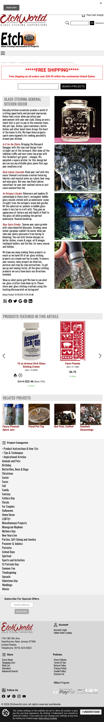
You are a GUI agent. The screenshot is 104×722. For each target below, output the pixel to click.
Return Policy (60, 665)
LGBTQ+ (6, 519)
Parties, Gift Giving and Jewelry (19, 539)
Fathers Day (8, 498)
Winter (5, 589)
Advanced (99, 23)
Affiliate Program (61, 682)
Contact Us (59, 674)
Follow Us (3, 690)
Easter (5, 477)
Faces (5, 482)
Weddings (7, 585)
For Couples (8, 506)
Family (5, 490)
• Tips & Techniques (12, 453)
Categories (3, 53)
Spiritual (6, 556)
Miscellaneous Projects (14, 523)
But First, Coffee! (64, 426)
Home (4, 62)
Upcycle (6, 576)
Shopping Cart (8, 662)
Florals (5, 502)
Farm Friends (72, 363)
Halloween (7, 510)
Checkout (6, 668)
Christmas (7, 473)
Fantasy (6, 494)
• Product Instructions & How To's (20, 449)
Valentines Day (10, 581)
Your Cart (83, 15)
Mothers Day (8, 531)
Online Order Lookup (63, 632)
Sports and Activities (13, 560)
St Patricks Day (10, 564)
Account (55, 624)
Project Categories (3, 442)
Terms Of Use (60, 662)
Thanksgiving (9, 572)
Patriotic (7, 548)
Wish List (6, 665)
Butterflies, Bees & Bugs (15, 469)
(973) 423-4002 (23, 647)
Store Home (7, 659)
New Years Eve (9, 535)
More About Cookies (48, 718)
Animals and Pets (11, 461)
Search (67, 22)
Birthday (6, 465)
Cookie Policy (60, 671)
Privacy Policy (60, 668)
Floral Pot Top (36, 426)
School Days (8, 552)
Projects (12, 62)
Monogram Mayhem (12, 527)
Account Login (60, 629)
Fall (4, 486)
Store (3, 654)
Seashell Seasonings (87, 428)
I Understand (91, 711)
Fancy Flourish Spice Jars (11, 428)
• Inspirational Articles (14, 457)
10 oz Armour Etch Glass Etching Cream (31, 365)
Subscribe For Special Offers (21, 599)
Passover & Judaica (12, 543)
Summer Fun (8, 568)
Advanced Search (10, 671)
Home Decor (8, 515)
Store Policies (60, 659)
